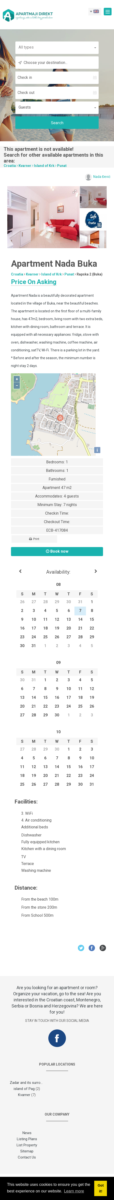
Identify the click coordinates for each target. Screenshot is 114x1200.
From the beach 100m (36, 899)
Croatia (10, 166)
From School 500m (34, 915)
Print (34, 539)
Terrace (24, 863)
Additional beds (31, 827)
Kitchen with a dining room (40, 848)
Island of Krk (44, 166)
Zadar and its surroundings (31, 1082)
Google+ (103, 948)
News (26, 1133)
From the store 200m (36, 907)
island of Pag (24, 1089)
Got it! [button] (101, 1188)
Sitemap (26, 1151)
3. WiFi (24, 813)
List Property (27, 1145)
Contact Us (27, 1157)
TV (20, 856)
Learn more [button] (74, 1191)
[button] (57, 47)
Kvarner (25, 166)
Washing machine (33, 870)
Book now (57, 551)
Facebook (92, 948)
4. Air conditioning (33, 820)
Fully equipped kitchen (37, 842)
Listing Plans (27, 1139)
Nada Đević (101, 177)
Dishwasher (28, 835)
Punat (62, 166)
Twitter (81, 948)
